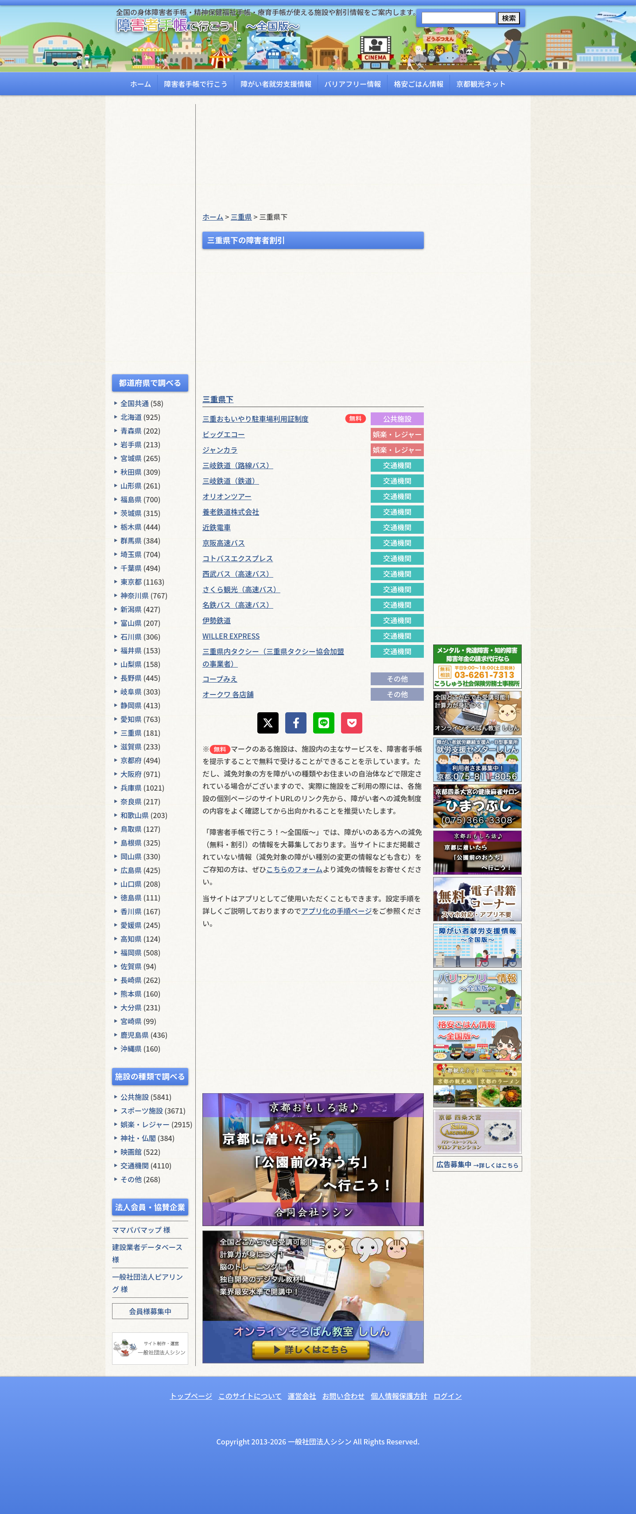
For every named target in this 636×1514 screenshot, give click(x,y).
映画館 (131, 1151)
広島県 (131, 870)
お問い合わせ (343, 1395)
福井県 (131, 650)
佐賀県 (131, 966)
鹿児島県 (134, 1034)
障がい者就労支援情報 (275, 83)
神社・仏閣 (138, 1138)
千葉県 (131, 568)
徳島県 (131, 897)
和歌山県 (134, 815)
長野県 (131, 677)
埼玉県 (131, 554)
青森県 (131, 430)
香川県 (131, 911)
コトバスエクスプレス (237, 558)
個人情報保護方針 (399, 1395)
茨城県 (131, 513)
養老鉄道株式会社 (230, 511)
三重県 (131, 732)
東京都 (131, 581)
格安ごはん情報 (418, 83)
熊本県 (131, 993)
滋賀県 (131, 746)
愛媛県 (131, 925)
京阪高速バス (223, 542)
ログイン (448, 1395)
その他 (131, 1179)
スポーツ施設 (141, 1110)
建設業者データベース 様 (147, 1253)
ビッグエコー (223, 434)
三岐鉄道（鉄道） (230, 480)
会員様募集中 (150, 1311)
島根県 (131, 842)
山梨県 (131, 664)
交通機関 (134, 1165)
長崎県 (131, 979)
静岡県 (131, 705)
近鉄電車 (216, 527)
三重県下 (217, 398)
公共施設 (134, 1096)
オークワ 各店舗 (228, 694)
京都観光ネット (481, 83)
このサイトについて (250, 1395)
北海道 (131, 416)
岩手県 (131, 444)
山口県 (131, 883)
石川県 (131, 636)
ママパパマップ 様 (141, 1229)
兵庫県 (131, 787)
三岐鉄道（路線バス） (237, 465)
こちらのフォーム (294, 869)
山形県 (131, 485)
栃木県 (131, 526)
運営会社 (302, 1395)
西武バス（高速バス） (237, 573)
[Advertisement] (150, 237)
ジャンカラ (219, 449)
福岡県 (131, 952)
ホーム (140, 83)
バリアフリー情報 (352, 83)
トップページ (191, 1395)
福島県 (131, 499)
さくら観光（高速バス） (241, 589)
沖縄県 (131, 1048)
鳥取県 (131, 828)
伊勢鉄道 (216, 620)
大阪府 (131, 774)
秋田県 (131, 471)
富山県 (131, 622)
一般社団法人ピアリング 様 (147, 1282)
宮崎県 (131, 1021)
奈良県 (131, 801)
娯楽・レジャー (145, 1124)
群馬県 (131, 540)
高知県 (131, 938)
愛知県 (131, 719)
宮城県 (131, 458)
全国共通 (134, 403)
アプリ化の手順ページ (336, 910)
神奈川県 (134, 595)
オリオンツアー (227, 496)
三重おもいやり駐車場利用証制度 (255, 418)
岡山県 (131, 856)
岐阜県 (131, 691)
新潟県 (131, 609)
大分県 (131, 1007)
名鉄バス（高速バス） (237, 604)
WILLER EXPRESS (231, 635)
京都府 (131, 760)
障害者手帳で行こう (196, 83)
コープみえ (219, 678)
